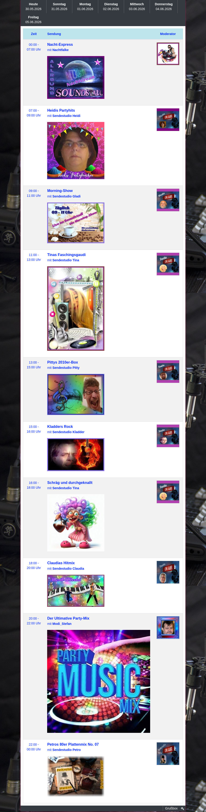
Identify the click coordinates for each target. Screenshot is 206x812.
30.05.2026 (33, 6)
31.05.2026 (59, 6)
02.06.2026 (111, 6)
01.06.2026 (85, 6)
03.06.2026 (137, 6)
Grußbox (171, 808)
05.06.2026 (33, 19)
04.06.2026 (164, 6)
